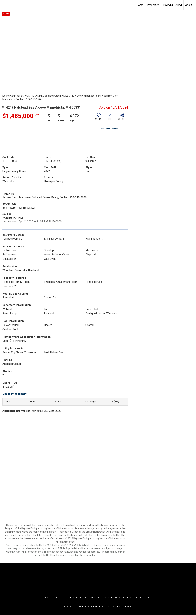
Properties (153, 5)
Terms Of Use (51, 598)
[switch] (99, 118)
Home (140, 5)
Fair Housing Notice (140, 598)
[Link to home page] (4, 5)
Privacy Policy (74, 598)
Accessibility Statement (105, 598)
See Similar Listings (110, 128)
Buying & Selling (172, 5)
